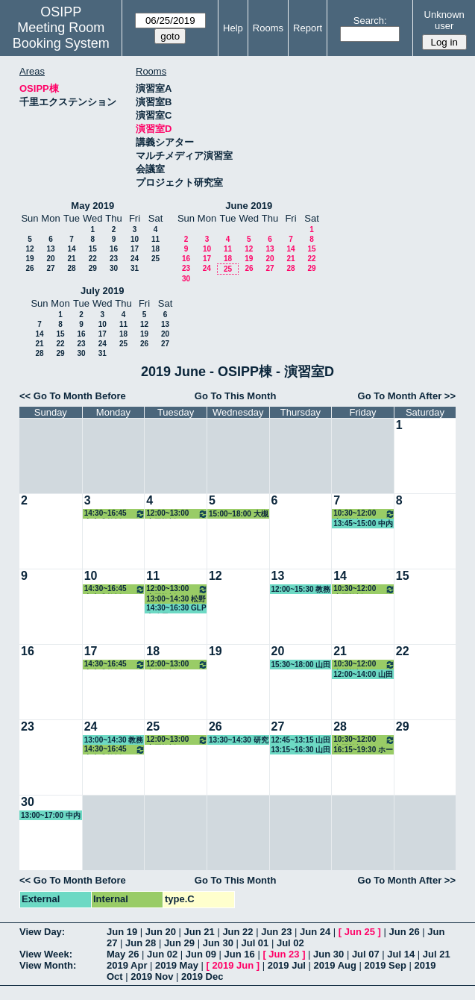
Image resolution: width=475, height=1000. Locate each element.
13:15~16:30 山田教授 (301, 750)
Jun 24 (315, 931)
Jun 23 (276, 931)
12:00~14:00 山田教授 (363, 674)
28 (71, 268)
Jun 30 (218, 943)
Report (307, 28)
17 (134, 249)
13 (50, 249)
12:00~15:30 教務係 (301, 589)
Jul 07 (366, 954)
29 (93, 268)
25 (155, 258)
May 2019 (92, 205)
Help (233, 28)
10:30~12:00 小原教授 (364, 514)
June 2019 (248, 205)
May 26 (123, 954)
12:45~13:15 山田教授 (301, 740)
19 (29, 258)
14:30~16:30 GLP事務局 (176, 608)
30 (114, 268)
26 (29, 268)
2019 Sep (385, 965)
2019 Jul (287, 965)
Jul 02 (290, 943)
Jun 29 (179, 943)
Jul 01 (254, 943)
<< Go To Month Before (72, 395)
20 (50, 258)
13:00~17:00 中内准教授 (51, 815)
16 (114, 249)
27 (50, 268)
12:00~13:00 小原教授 (177, 514)
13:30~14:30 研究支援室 (238, 740)
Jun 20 (160, 931)
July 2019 (103, 290)
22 (93, 258)
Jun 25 (360, 931)
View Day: (42, 931)
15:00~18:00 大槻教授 (238, 514)
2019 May (176, 965)
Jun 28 (140, 943)
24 (134, 258)
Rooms (268, 28)
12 (29, 249)
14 (71, 249)
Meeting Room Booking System (61, 35)
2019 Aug (335, 965)
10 (134, 239)
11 (155, 239)
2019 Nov (151, 976)
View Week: (45, 954)
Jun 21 (199, 931)
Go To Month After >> (407, 395)
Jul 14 (401, 954)
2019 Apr (127, 965)
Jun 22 (237, 931)
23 (114, 258)
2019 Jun (233, 965)
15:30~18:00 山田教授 (301, 664)
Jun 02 (162, 954)
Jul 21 (436, 954)
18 (155, 249)
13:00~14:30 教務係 (114, 740)
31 (134, 268)
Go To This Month (236, 395)
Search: (370, 20)
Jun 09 (201, 954)
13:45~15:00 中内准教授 (363, 523)
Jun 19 (122, 931)
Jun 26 (404, 931)
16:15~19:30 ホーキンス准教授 (363, 750)
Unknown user (444, 20)
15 (93, 249)
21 (71, 258)
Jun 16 (239, 954)
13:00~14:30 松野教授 (176, 599)
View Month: (47, 965)
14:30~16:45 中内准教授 (115, 514)
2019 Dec (202, 976)
